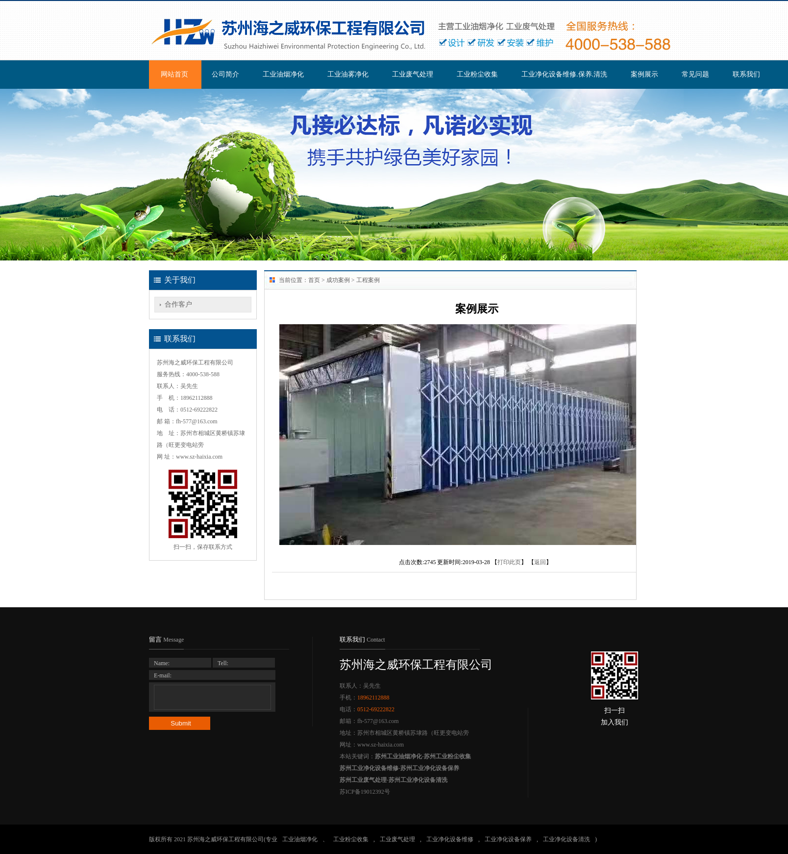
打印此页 (509, 562)
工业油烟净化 (283, 74)
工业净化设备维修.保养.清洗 (564, 74)
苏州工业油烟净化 (398, 756)
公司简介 (225, 74)
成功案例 (338, 280)
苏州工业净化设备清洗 (418, 779)
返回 (540, 562)
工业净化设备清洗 (566, 839)
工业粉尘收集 (477, 74)
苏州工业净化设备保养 (429, 768)
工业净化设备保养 (508, 839)
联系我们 (746, 74)
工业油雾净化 (348, 74)
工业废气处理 (412, 74)
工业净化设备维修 (449, 839)
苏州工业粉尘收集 (447, 756)
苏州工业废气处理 (363, 779)
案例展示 (644, 74)
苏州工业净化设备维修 (369, 768)
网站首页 (174, 74)
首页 (314, 280)
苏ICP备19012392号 (365, 791)
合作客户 (178, 304)
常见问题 (695, 74)
